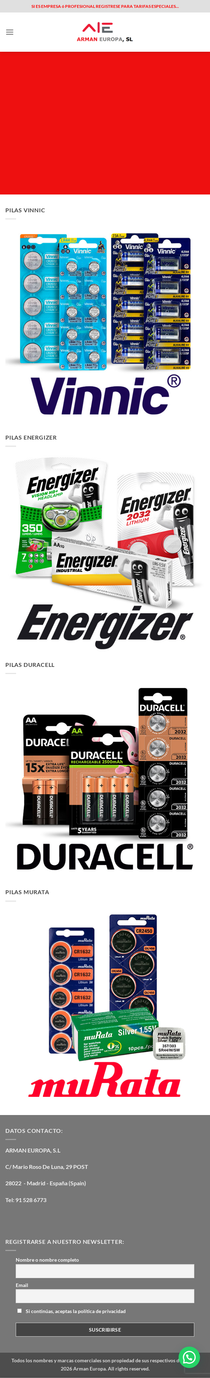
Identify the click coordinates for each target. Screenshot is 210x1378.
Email (22, 1285)
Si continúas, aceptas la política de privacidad (71, 1311)
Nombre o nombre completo (47, 1260)
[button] (9, 32)
